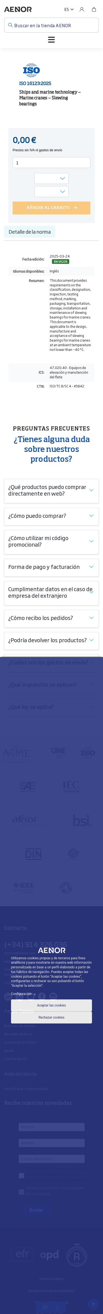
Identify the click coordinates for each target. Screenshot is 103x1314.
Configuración (24, 994)
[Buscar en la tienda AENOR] (51, 25)
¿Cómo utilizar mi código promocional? (38, 541)
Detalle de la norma (30, 231)
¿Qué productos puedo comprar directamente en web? (47, 490)
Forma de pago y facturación (44, 566)
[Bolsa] (94, 9)
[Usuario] (82, 9)
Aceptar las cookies (51, 1005)
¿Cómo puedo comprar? (37, 515)
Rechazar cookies (51, 1017)
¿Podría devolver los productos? (47, 639)
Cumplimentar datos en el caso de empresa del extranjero (50, 592)
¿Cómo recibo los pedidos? (40, 617)
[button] (69, 9)
